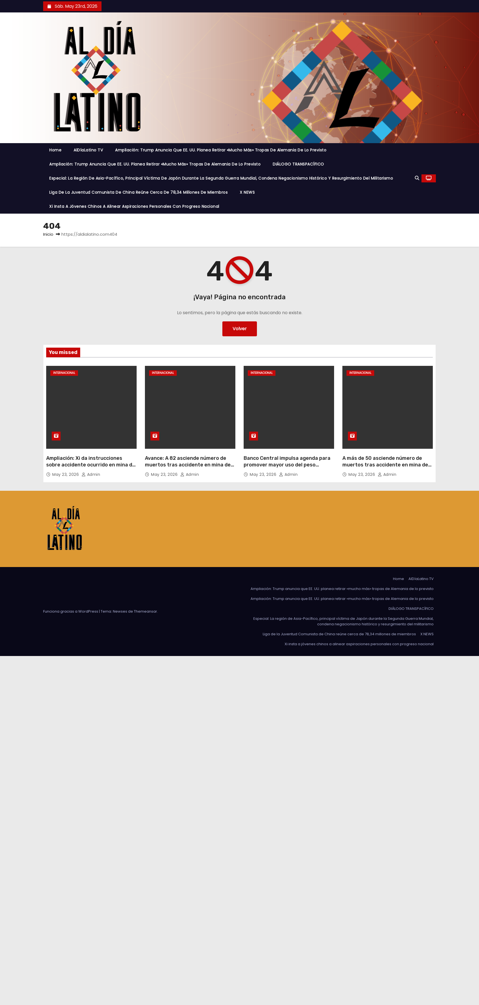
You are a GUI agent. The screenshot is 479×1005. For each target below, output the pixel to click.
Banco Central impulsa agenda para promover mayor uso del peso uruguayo (287, 464)
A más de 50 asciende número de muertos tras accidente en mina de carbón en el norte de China (385, 464)
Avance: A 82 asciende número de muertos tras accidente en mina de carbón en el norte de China (188, 464)
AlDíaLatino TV (88, 150)
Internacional (64, 373)
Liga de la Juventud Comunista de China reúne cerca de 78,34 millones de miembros (138, 192)
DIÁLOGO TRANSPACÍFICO (298, 164)
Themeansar (145, 611)
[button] (417, 178)
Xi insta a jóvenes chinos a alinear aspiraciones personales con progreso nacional (134, 206)
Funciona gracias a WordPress (71, 611)
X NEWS (247, 192)
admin (91, 474)
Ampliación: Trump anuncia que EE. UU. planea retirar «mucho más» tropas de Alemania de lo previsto (220, 150)
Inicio (48, 234)
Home (55, 150)
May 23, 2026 (66, 474)
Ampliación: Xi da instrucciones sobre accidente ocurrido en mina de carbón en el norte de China (90, 464)
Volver (240, 329)
